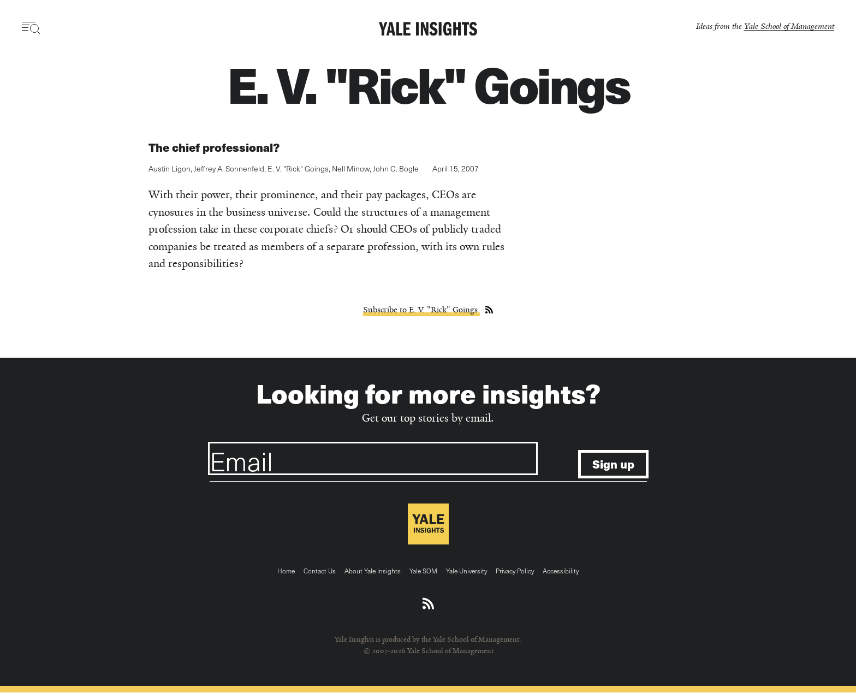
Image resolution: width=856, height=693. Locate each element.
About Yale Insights (372, 570)
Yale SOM (423, 570)
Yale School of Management (789, 26)
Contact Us (320, 570)
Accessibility (561, 570)
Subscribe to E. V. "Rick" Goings (421, 309)
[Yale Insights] (428, 29)
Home (286, 570)
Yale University (466, 570)
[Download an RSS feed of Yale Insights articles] (428, 604)
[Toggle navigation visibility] (31, 28)
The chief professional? (214, 147)
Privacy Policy (515, 570)
